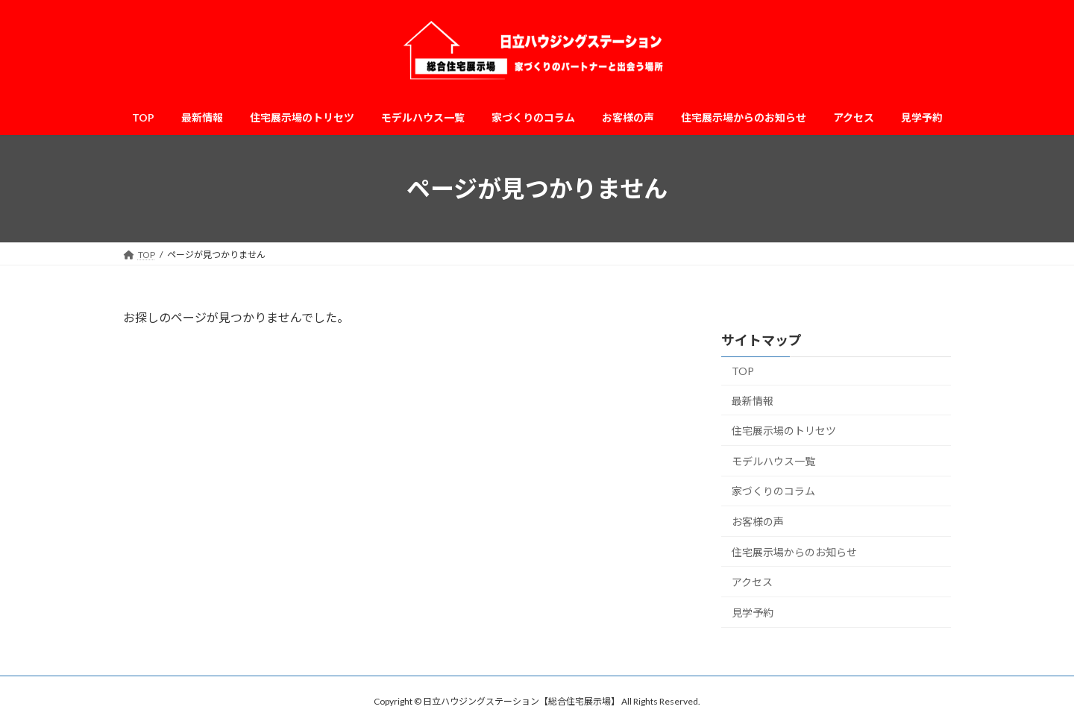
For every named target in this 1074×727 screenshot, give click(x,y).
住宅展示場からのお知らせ (794, 552)
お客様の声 (758, 521)
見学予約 (752, 612)
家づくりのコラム (773, 491)
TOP (743, 371)
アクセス (752, 582)
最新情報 (752, 400)
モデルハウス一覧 (773, 461)
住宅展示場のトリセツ (784, 430)
